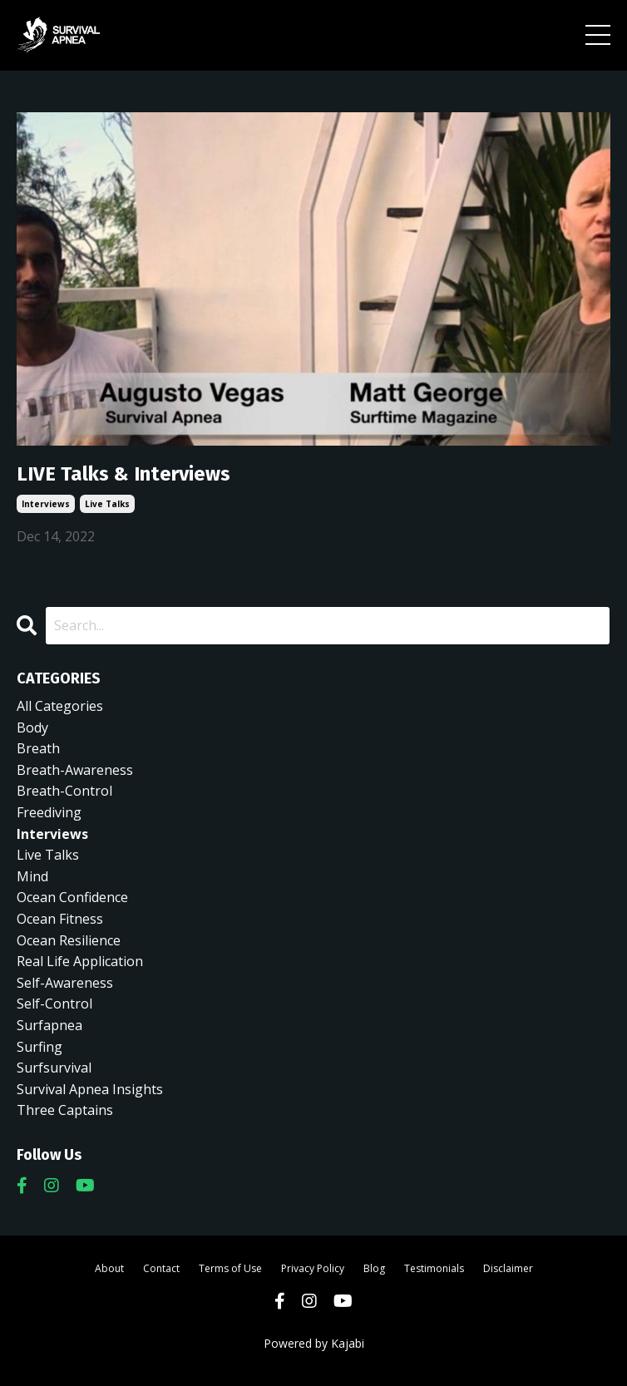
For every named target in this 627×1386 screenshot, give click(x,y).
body (32, 727)
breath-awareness (75, 770)
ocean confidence (72, 897)
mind (32, 876)
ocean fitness (60, 919)
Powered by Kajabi (314, 1343)
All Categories (60, 706)
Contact (161, 1268)
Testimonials (434, 1268)
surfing (39, 1047)
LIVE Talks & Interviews (123, 474)
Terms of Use (230, 1268)
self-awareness (65, 983)
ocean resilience (69, 940)
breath (38, 748)
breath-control (64, 791)
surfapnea (49, 1025)
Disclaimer (508, 1268)
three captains (65, 1110)
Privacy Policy (312, 1268)
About (109, 1268)
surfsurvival (54, 1067)
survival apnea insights (90, 1089)
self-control (54, 1003)
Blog (374, 1268)
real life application (80, 961)
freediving (49, 812)
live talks (107, 504)
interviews (46, 504)
